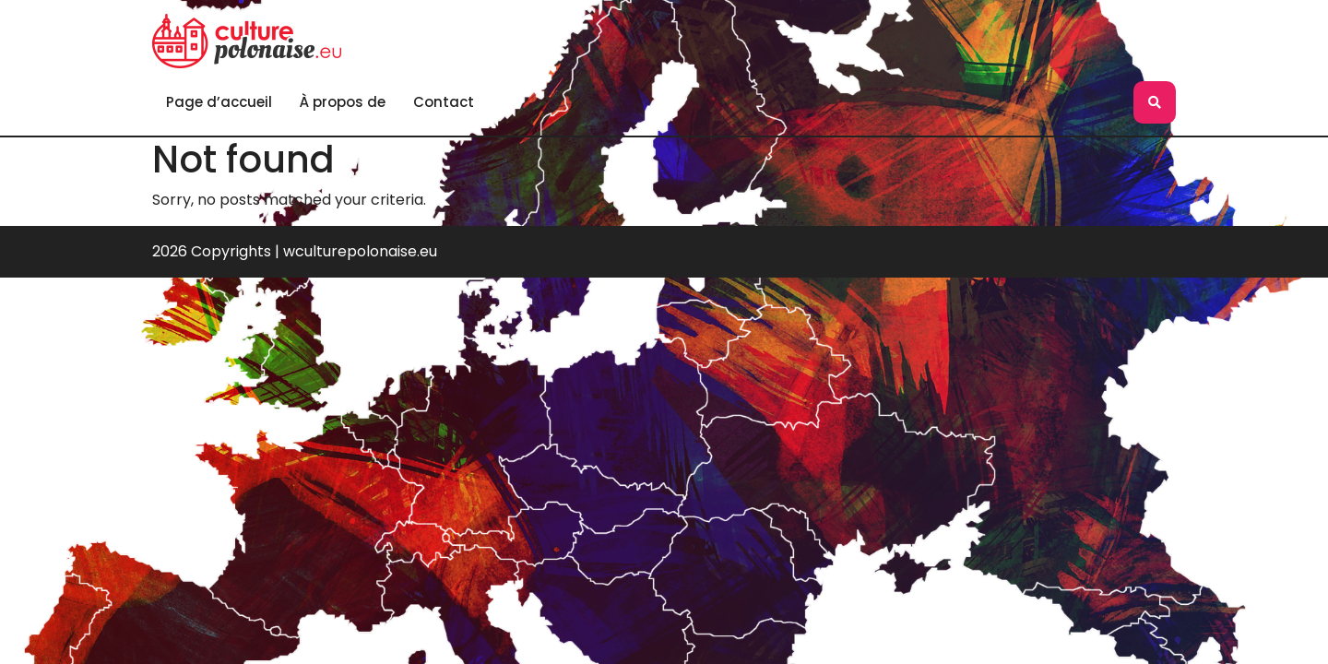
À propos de (342, 102)
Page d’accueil (219, 102)
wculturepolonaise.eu (360, 251)
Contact (443, 102)
